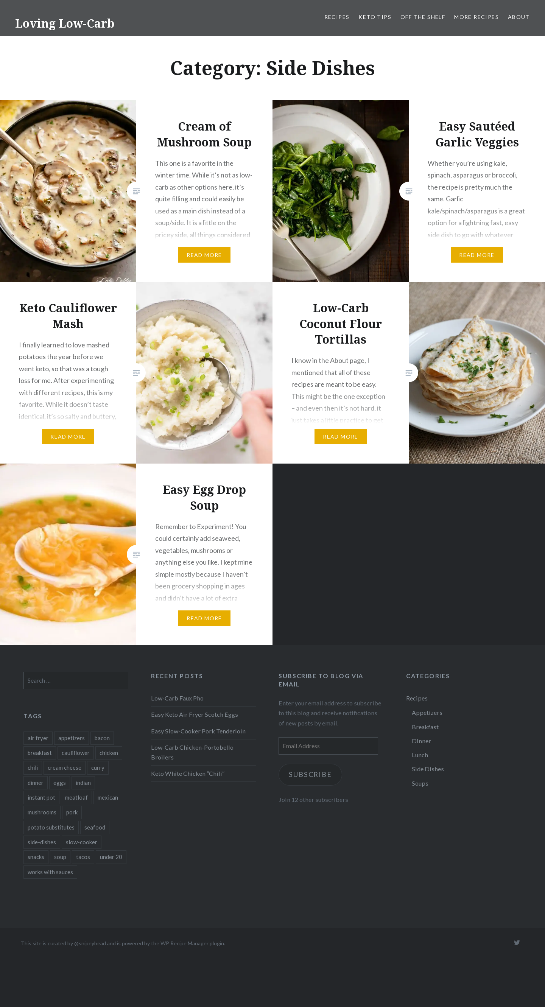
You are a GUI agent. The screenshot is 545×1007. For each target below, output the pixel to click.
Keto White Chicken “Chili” (187, 773)
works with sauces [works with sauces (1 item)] (50, 871)
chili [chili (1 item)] (33, 767)
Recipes (337, 17)
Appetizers (427, 712)
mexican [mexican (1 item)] (108, 797)
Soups (420, 783)
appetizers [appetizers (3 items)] (71, 738)
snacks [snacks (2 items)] (36, 856)
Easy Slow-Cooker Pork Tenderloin (198, 731)
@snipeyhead (90, 943)
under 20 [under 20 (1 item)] (111, 856)
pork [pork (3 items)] (72, 812)
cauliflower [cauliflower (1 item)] (76, 752)
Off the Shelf (422, 17)
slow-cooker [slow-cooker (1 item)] (81, 842)
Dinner (421, 740)
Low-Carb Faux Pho (177, 698)
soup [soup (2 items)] (60, 856)
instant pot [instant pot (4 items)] (41, 797)
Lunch (420, 754)
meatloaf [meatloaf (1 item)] (76, 797)
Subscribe (310, 774)
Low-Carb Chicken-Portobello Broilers (192, 752)
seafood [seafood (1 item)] (94, 827)
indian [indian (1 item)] (83, 782)
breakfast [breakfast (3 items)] (40, 752)
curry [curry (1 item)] (97, 767)
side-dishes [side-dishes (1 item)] (42, 842)
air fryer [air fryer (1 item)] (38, 738)
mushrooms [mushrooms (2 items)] (42, 812)
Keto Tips (374, 17)
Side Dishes (428, 768)
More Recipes (476, 17)
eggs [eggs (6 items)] (59, 782)
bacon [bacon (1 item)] (102, 738)
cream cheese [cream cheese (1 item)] (64, 767)
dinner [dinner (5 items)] (36, 782)
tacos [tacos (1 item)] (83, 856)
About (519, 17)
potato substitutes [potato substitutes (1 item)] (51, 827)
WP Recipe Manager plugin (192, 943)
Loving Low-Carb (64, 23)
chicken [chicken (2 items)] (109, 752)
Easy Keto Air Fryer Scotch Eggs (194, 714)
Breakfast (425, 726)
